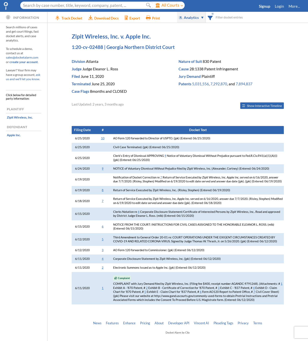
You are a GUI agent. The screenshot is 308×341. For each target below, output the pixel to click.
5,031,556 (200, 84)
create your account (23, 62)
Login (279, 6)
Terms (257, 323)
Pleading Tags (223, 323)
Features (112, 323)
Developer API (178, 323)
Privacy (243, 323)
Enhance (129, 323)
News (97, 323)
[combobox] (210, 17)
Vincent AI (201, 323)
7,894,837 (244, 84)
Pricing (145, 323)
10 (102, 138)
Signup (264, 6)
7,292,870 (218, 84)
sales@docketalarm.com (22, 57)
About (159, 323)
